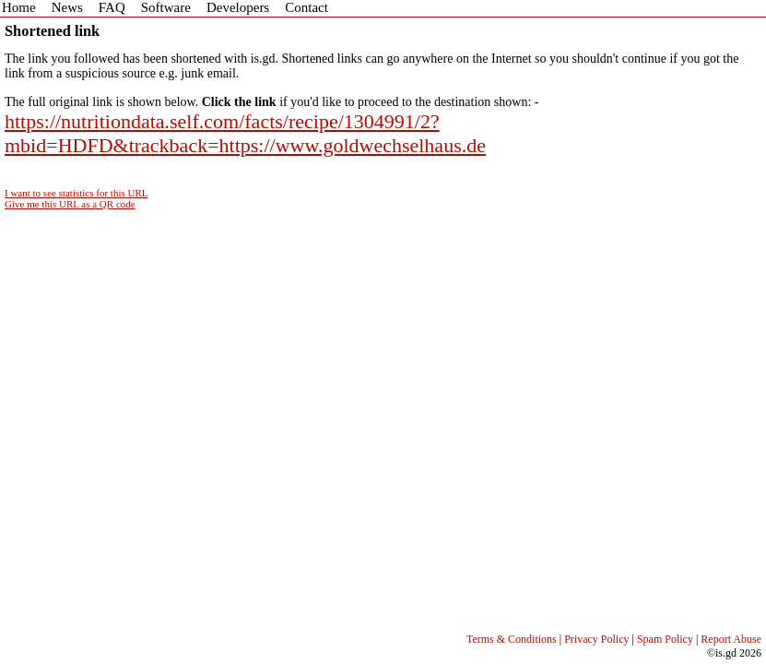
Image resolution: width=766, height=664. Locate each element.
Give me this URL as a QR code (70, 203)
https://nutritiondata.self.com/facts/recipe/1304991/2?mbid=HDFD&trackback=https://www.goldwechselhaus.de (245, 133)
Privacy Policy (596, 639)
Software (166, 7)
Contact (306, 7)
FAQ (112, 7)
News (67, 7)
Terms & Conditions (511, 639)
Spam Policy (665, 639)
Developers (237, 7)
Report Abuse (731, 639)
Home (19, 7)
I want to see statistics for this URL (76, 192)
